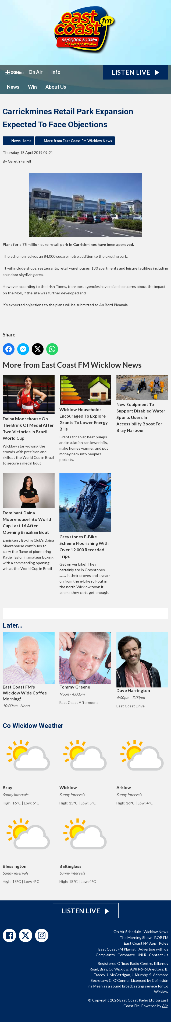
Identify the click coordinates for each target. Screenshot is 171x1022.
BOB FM (161, 937)
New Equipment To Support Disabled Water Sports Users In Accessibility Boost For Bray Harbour (142, 404)
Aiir (165, 1005)
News (13, 87)
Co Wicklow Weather (33, 725)
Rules (163, 943)
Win (32, 87)
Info (55, 72)
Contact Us (158, 954)
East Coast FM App (140, 943)
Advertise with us (153, 949)
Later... (13, 625)
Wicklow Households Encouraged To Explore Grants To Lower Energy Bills (85, 403)
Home (13, 72)
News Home (21, 141)
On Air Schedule (127, 931)
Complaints (105, 954)
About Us (55, 87)
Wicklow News (156, 931)
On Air (35, 72)
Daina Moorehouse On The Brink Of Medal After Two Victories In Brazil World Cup (29, 408)
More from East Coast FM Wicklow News (78, 141)
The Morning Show (136, 937)
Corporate (126, 954)
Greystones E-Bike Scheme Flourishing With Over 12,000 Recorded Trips (85, 515)
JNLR (142, 954)
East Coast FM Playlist (117, 949)
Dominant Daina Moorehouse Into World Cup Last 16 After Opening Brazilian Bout (29, 503)
